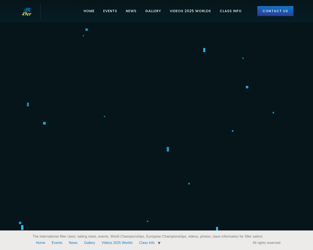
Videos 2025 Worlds (190, 10)
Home (89, 10)
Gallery (153, 10)
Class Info (231, 10)
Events (110, 10)
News (131, 10)
